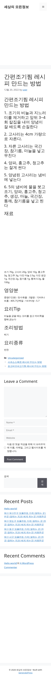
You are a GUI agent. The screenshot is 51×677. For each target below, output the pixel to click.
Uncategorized (16, 357)
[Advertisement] (25, 40)
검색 (6, 476)
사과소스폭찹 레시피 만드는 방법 (25, 362)
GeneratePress (25, 672)
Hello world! (10, 508)
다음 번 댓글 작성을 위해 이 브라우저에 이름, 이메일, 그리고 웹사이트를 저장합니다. (26, 448)
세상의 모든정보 (16, 6)
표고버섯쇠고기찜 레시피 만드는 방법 (27, 366)
